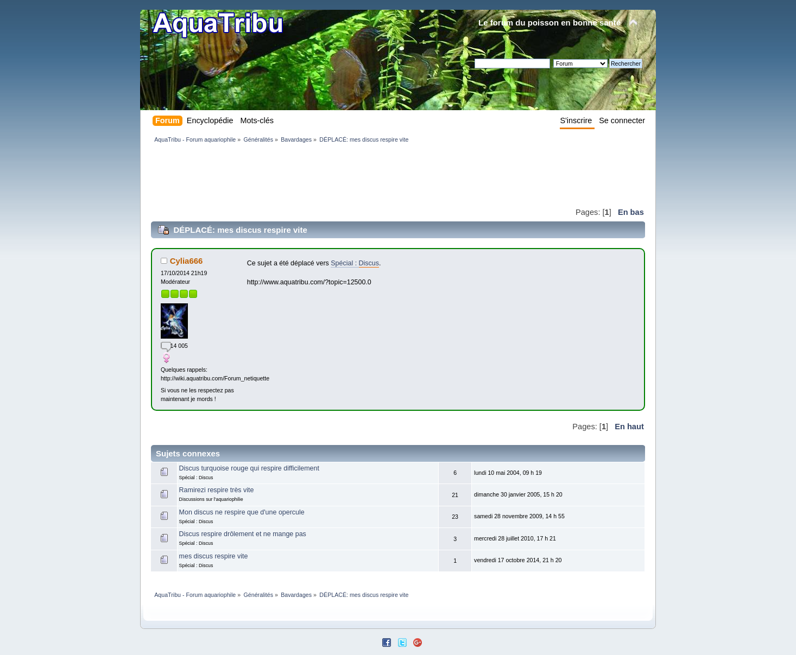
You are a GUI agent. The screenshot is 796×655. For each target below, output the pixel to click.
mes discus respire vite (213, 556)
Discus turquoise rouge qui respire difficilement (249, 468)
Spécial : (344, 263)
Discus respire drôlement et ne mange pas (242, 534)
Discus (369, 263)
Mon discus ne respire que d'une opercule (242, 512)
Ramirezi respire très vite (216, 490)
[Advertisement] (348, 174)
